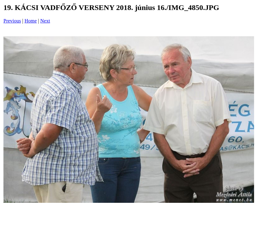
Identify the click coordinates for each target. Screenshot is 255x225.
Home (30, 20)
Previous (12, 20)
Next (45, 20)
